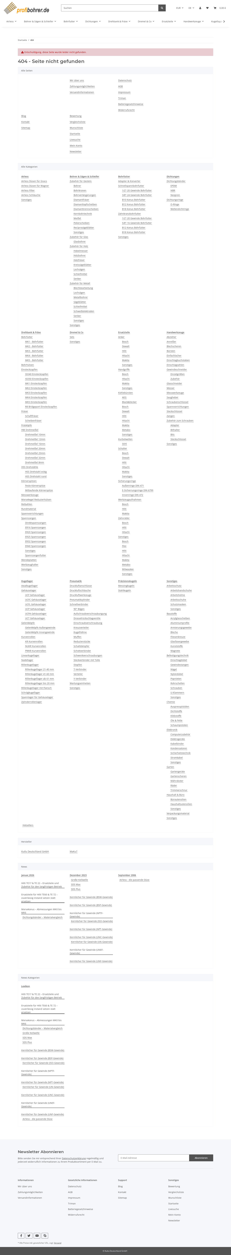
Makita (125, 360)
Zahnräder (124, 518)
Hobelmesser (81, 250)
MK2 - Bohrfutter (34, 346)
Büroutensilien (178, 799)
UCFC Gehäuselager (35, 599)
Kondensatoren (179, 748)
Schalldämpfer (81, 646)
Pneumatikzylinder (80, 599)
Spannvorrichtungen (32, 513)
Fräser (24, 411)
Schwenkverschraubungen (88, 655)
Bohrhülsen (27, 364)
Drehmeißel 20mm (35, 448)
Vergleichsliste (77, 121)
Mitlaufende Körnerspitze (39, 490)
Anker (121, 336)
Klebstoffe (176, 715)
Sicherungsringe (127, 480)
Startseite (75, 133)
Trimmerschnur (179, 790)
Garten (170, 766)
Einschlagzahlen (175, 364)
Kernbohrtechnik (83, 213)
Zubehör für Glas (79, 236)
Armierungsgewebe (181, 627)
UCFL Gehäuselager (35, 604)
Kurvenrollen (28, 636)
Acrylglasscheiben (180, 618)
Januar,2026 (27, 875)
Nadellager (27, 660)
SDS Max (75, 884)
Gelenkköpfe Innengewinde (40, 632)
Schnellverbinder (79, 604)
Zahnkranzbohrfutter (129, 213)
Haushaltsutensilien (181, 804)
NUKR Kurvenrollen (35, 646)
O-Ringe (175, 204)
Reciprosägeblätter (84, 227)
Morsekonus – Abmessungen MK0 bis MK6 (41, 911)
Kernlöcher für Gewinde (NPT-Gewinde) (91, 929)
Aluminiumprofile (180, 622)
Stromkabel (177, 757)
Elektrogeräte (178, 739)
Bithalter (175, 429)
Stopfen (78, 664)
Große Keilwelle (79, 879)
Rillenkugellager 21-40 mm (39, 669)
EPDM (174, 185)
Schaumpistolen (179, 725)
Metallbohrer (81, 297)
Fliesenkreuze (178, 636)
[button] (200, 7)
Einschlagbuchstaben (178, 360)
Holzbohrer (80, 255)
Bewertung (75, 115)
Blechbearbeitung (83, 287)
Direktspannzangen (35, 522)
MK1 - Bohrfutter (34, 341)
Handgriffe (124, 369)
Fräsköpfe (26, 425)
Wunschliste (76, 127)
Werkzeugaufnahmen (129, 499)
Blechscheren (174, 346)
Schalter (122, 448)
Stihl (124, 443)
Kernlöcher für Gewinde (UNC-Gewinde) (91, 937)
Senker (77, 278)
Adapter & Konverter (129, 181)
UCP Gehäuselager (35, 608)
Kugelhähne (80, 632)
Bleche (174, 632)
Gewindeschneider (177, 369)
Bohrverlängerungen (85, 195)
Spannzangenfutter (35, 555)
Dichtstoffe (176, 711)
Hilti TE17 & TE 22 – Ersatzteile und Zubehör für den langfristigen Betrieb (41, 885)
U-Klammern (177, 692)
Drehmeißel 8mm (34, 462)
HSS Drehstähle (29, 467)
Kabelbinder (177, 743)
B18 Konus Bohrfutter (133, 208)
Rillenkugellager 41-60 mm (39, 673)
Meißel (77, 218)
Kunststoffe (177, 646)
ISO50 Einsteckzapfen (36, 378)
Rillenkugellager (30, 664)
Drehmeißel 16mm (35, 443)
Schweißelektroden (84, 311)
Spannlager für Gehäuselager (37, 697)
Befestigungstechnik (177, 655)
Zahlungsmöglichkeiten (82, 86)
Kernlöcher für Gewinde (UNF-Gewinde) (91, 961)
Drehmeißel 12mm (35, 439)
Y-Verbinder (80, 678)
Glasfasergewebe (180, 641)
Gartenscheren (179, 776)
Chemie (171, 701)
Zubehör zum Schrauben (180, 420)
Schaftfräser (31, 415)
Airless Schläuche (30, 195)
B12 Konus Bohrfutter (133, 204)
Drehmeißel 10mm (35, 434)
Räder (174, 785)
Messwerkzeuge (29, 494)
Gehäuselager (28, 590)
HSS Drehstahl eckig (36, 471)
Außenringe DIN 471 (133, 485)
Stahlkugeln (124, 590)
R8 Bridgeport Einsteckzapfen (41, 406)
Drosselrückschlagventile (87, 618)
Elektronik (172, 729)
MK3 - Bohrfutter (34, 350)
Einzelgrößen (178, 374)
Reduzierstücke (82, 641)
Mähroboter (177, 780)
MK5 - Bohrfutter (34, 360)
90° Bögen (79, 608)
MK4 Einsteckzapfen (36, 397)
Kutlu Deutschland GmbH (35, 851)
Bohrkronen (80, 190)
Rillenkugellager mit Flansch (36, 687)
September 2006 (127, 875)
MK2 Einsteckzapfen (36, 388)
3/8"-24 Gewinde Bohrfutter (137, 195)
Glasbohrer (80, 241)
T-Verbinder (80, 669)
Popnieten (176, 678)
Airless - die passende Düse (134, 879)
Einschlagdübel (179, 660)
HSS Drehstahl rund (36, 476)
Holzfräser (79, 260)
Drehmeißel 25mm (35, 453)
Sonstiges (26, 199)
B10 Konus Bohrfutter (133, 199)
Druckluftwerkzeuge (80, 595)
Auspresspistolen (180, 706)
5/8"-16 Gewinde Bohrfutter (137, 222)
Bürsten (171, 350)
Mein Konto (76, 145)
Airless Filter (28, 190)
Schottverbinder (82, 650)
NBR (173, 190)
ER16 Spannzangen (35, 527)
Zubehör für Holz (79, 246)
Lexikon (25, 986)
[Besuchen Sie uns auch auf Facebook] (21, 1236)
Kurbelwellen (125, 439)
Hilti (124, 350)
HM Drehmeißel (29, 429)
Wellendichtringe (180, 208)
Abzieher (171, 336)
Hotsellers (28, 825)
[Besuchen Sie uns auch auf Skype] (45, 1236)
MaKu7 (73, 851)
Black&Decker (129, 401)
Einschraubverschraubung (88, 622)
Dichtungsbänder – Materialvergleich (43, 917)
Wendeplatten (29, 559)
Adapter (175, 425)
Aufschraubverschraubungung (90, 613)
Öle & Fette (176, 720)
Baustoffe (172, 613)
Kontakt (25, 121)
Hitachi (126, 355)
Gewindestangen (180, 664)
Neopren (175, 195)
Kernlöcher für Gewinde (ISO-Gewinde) (92, 921)
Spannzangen (28, 518)
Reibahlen (26, 504)
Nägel (174, 669)
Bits (173, 434)
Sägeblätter (80, 301)
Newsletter (75, 151)
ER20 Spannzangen (35, 532)
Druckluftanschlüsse (81, 585)
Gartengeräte (178, 771)
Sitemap (25, 127)
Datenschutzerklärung (74, 1158)
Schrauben (176, 687)
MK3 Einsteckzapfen (36, 392)
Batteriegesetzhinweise (130, 104)
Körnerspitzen (29, 480)
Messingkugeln (126, 585)
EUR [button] (178, 7)
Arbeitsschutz (174, 585)
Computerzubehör (180, 734)
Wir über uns (77, 80)
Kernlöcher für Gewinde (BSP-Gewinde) (91, 905)
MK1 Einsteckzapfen (36, 383)
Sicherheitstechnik (180, 752)
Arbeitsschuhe (178, 599)
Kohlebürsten (125, 392)
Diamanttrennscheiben (86, 208)
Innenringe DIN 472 (132, 494)
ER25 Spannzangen (35, 536)
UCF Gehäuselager (35, 595)
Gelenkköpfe (28, 622)
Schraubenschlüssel (177, 401)
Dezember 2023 (78, 875)
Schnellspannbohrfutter (131, 185)
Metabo (126, 429)
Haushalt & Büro (175, 794)
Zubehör (175, 378)
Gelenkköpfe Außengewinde (40, 627)
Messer (171, 388)
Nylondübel (177, 673)
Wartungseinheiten (80, 683)
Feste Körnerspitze (35, 485)
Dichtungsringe (175, 199)
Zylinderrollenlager (31, 701)
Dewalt (125, 346)
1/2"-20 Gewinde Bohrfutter (137, 190)
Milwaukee (128, 569)
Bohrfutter (27, 336)
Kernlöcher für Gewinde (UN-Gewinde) (91, 941)
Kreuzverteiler (81, 627)
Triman (122, 98)
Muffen (77, 636)
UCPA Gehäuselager (36, 613)
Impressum (124, 92)
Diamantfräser (81, 199)
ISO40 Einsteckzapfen (36, 374)
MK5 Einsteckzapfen (36, 401)
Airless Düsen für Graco (34, 181)
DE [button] (189, 7)
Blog (23, 115)
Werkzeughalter (29, 564)
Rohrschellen (178, 683)
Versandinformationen (82, 92)
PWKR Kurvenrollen (35, 650)
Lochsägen (79, 269)
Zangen (171, 415)
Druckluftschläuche (80, 590)
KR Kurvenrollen (34, 641)
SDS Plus (75, 889)
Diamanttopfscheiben (85, 204)
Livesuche (75, 139)
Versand (57, 1243)
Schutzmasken (178, 604)
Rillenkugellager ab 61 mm (39, 678)
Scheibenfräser (33, 420)
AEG (124, 397)
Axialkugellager (29, 585)
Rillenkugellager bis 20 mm (39, 683)
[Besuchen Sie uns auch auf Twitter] (29, 1236)
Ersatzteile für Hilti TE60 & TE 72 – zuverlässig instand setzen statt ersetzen (39, 898)
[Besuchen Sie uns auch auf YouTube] (37, 1236)
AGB (120, 86)
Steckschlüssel (174, 411)
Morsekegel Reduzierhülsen (36, 499)
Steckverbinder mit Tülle (87, 660)
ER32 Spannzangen (35, 541)
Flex (124, 545)
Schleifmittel (80, 274)
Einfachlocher (174, 355)
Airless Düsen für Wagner (35, 185)
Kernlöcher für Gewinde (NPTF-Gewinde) (86, 915)
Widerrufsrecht (126, 109)
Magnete (175, 650)
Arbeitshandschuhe (181, 590)
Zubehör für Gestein (81, 181)
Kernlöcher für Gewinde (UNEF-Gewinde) (86, 951)
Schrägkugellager (30, 692)
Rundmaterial (28, 508)
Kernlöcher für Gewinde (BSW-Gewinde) (91, 897)
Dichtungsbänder (176, 181)
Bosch (125, 341)
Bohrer (77, 185)
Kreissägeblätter (82, 264)
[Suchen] (109, 7)
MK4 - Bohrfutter (34, 355)
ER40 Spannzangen (35, 545)
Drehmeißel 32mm (35, 457)
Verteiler (78, 673)
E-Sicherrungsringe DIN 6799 (137, 490)
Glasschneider (174, 383)
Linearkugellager (30, 655)
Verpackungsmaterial (178, 813)
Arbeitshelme (178, 595)
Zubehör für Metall (80, 283)
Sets (72, 336)
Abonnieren (201, 1157)
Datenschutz (125, 80)
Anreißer (171, 341)
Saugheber (172, 397)
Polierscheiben (82, 222)
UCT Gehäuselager (35, 618)
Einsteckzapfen (29, 369)
